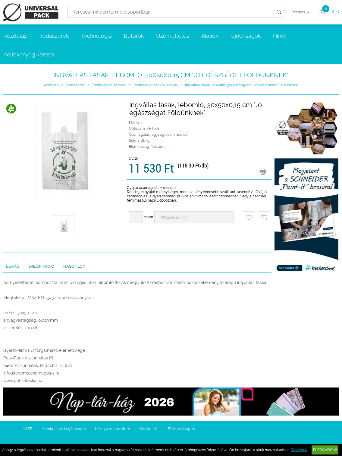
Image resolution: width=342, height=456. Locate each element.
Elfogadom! (325, 450)
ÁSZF (28, 428)
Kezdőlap (15, 36)
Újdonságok (246, 36)
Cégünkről (149, 428)
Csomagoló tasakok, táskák (155, 85)
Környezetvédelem (112, 428)
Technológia (96, 36)
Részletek (299, 450)
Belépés (298, 12)
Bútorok (134, 36)
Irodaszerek (54, 36)
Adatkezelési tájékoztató (64, 428)
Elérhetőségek (181, 428)
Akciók (209, 36)
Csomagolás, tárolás (109, 85)
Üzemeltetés (172, 36)
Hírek (279, 36)
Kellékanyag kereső (28, 54)
